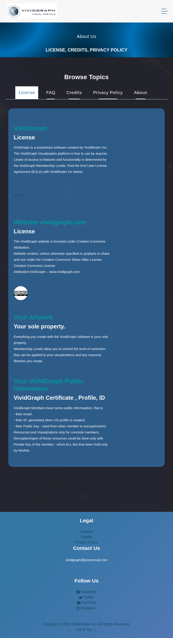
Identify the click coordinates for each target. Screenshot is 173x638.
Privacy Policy (86, 542)
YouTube (86, 603)
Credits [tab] (74, 92)
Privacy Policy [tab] (108, 92)
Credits (86, 537)
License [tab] (27, 92)
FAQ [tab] (50, 92)
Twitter (86, 597)
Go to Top (86, 629)
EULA (18, 195)
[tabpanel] (86, 287)
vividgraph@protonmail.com (86, 560)
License (86, 531)
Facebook (86, 592)
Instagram (86, 608)
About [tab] (140, 92)
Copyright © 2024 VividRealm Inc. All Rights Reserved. (86, 624)
